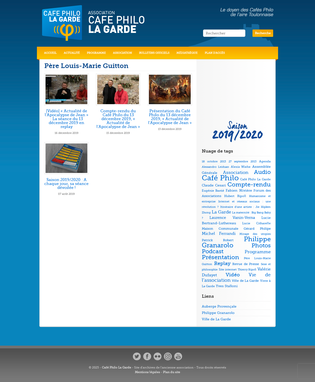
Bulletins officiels (154, 53)
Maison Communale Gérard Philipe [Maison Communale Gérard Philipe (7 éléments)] (236, 228)
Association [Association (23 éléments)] (235, 172)
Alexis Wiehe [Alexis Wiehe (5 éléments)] (241, 167)
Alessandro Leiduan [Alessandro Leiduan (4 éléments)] (215, 167)
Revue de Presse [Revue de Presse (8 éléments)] (245, 264)
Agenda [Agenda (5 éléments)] (265, 161)
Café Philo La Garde (116, 367)
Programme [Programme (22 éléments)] (258, 251)
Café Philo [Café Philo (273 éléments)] (220, 178)
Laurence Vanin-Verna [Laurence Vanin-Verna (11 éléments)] (232, 218)
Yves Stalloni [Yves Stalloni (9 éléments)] (227, 286)
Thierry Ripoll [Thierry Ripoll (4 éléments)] (247, 269)
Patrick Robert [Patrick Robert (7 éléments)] (218, 240)
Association (122, 53)
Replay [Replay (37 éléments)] (222, 263)
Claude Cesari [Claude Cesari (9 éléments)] (214, 185)
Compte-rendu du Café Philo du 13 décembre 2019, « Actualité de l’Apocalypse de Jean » (118, 119)
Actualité (72, 53)
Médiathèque (187, 53)
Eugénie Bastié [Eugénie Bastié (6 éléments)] (213, 190)
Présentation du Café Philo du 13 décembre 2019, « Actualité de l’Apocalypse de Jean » (170, 117)
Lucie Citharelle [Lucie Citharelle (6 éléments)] (256, 223)
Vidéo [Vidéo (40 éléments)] (233, 275)
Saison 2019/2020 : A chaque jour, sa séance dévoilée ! (66, 184)
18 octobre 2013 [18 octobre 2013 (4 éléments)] (214, 161)
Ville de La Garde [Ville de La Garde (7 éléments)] (245, 281)
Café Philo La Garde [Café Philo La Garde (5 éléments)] (255, 179)
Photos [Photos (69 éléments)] (261, 245)
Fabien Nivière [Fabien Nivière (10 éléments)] (239, 190)
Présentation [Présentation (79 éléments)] (220, 257)
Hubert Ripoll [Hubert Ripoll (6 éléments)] (235, 196)
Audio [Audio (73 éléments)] (262, 172)
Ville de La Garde (216, 319)
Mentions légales (147, 372)
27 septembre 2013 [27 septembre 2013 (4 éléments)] (242, 161)
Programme (96, 53)
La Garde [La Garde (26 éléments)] (221, 212)
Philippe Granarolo (218, 313)
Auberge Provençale (219, 306)
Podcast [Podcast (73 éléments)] (212, 251)
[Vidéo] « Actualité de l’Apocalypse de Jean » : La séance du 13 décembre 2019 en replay (66, 119)
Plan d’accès (215, 53)
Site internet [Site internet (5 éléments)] (228, 269)
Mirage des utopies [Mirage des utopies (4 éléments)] (255, 234)
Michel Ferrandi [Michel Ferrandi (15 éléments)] (219, 233)
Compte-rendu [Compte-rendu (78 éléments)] (249, 184)
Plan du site (171, 372)
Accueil (50, 53)
